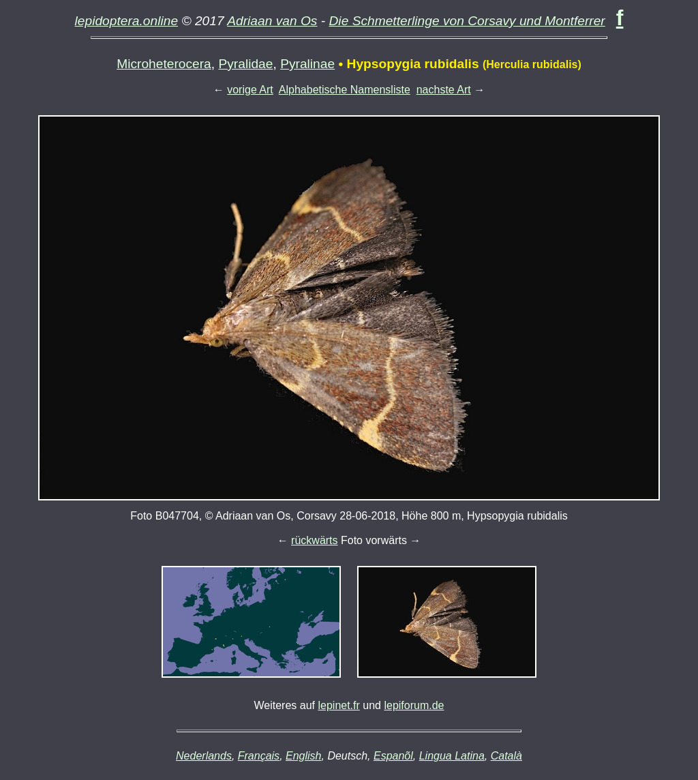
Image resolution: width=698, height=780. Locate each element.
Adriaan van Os (272, 21)
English (303, 756)
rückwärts (314, 540)
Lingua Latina (452, 756)
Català (506, 756)
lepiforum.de (414, 705)
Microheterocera (164, 64)
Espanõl (393, 756)
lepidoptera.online (127, 21)
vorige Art (250, 89)
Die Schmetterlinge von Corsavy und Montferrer (467, 21)
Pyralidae (245, 64)
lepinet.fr (338, 705)
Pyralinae (307, 64)
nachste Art (443, 89)
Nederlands (204, 756)
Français (258, 756)
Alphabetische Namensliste (344, 89)
